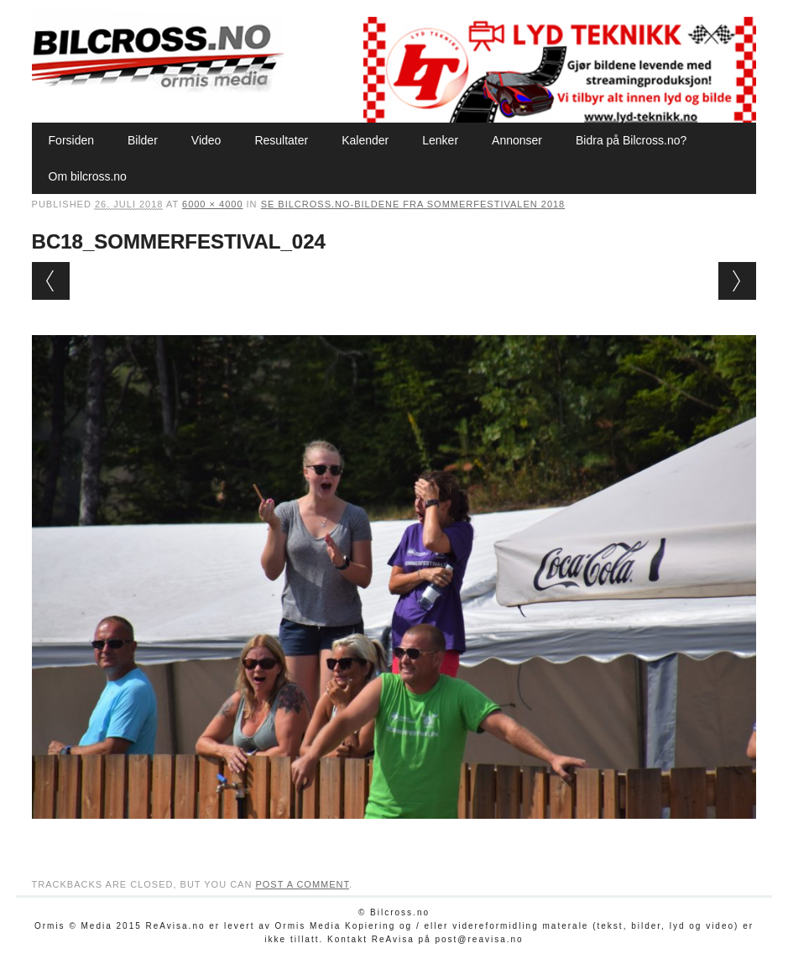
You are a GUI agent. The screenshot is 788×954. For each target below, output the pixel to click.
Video (206, 140)
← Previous (51, 281)
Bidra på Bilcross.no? (631, 140)
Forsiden (71, 140)
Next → (737, 281)
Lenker (440, 140)
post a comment (302, 884)
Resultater (281, 140)
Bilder (143, 140)
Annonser (517, 140)
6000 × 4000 (212, 204)
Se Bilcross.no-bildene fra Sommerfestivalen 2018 (413, 204)
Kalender (365, 140)
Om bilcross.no (88, 176)
